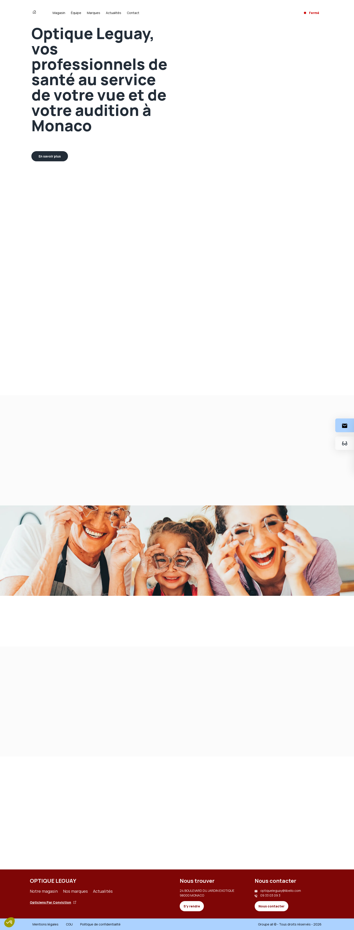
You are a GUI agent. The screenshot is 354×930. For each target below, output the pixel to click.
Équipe (76, 13)
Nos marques (75, 891)
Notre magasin (44, 891)
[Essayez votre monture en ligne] (344, 443)
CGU (69, 924)
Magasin (59, 13)
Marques (93, 13)
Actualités (113, 13)
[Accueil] (35, 13)
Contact (133, 13)
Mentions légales (45, 924)
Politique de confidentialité (100, 924)
